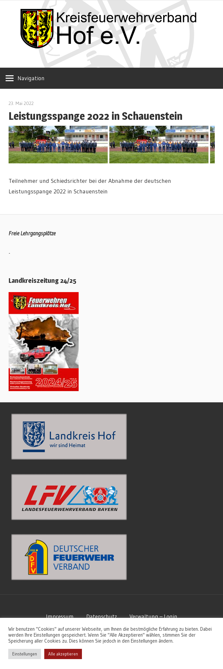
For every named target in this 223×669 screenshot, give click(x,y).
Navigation (31, 78)
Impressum (60, 616)
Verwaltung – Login (153, 616)
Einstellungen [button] (24, 653)
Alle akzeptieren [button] (63, 653)
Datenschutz (101, 616)
